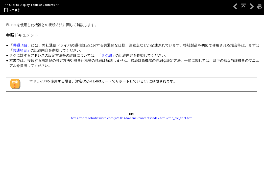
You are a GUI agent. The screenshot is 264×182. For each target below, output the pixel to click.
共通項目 (20, 45)
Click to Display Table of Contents (32, 5)
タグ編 (106, 55)
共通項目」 (22, 50)
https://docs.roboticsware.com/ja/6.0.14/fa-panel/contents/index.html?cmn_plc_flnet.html (132, 118)
